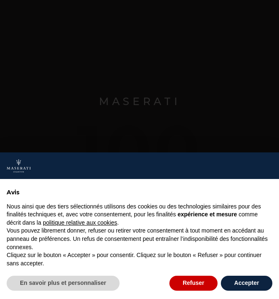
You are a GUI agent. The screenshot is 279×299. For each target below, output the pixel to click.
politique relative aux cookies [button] (80, 222)
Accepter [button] (246, 282)
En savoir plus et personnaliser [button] (63, 282)
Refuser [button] (193, 282)
